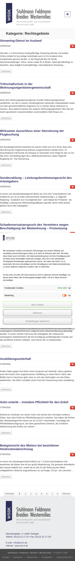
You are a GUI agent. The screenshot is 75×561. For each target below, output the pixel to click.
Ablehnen (37, 313)
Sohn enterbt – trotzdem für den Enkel (34, 402)
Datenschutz (32, 557)
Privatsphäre (47, 557)
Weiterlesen (6, 71)
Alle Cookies (37, 304)
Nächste (66, 493)
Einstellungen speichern (37, 321)
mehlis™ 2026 (61, 553)
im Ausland (21, 40)
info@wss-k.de (20, 542)
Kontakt (5, 557)
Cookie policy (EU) (64, 557)
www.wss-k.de (21, 545)
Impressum (18, 557)
